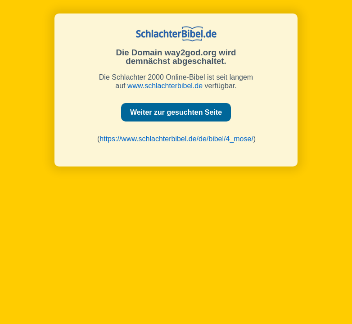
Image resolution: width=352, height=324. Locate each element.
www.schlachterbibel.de (165, 86)
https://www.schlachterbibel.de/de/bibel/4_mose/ (176, 139)
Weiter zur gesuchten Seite (176, 112)
